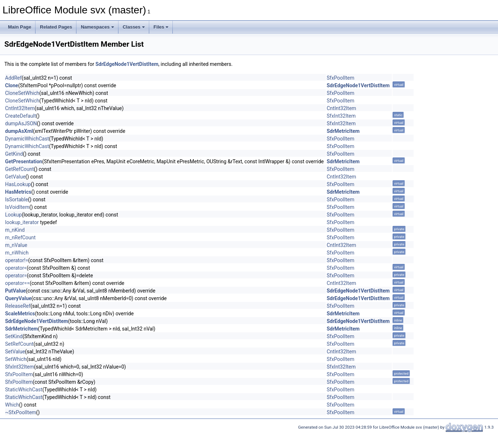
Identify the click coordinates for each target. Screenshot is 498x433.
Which (12, 405)
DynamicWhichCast (27, 139)
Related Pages (56, 27)
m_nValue (16, 245)
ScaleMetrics (20, 313)
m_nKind (15, 230)
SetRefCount (19, 344)
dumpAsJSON (21, 123)
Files (161, 27)
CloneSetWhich (22, 93)
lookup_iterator (22, 222)
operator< (16, 268)
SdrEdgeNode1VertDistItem (126, 64)
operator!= (16, 260)
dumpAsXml (19, 131)
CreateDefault (20, 116)
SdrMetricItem (343, 131)
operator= (16, 275)
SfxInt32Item (341, 116)
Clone (11, 85)
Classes (134, 27)
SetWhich (15, 359)
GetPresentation (23, 161)
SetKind (13, 336)
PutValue (15, 291)
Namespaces (97, 27)
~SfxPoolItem (20, 412)
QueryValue (18, 298)
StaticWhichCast (23, 389)
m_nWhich (17, 253)
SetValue (15, 351)
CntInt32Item (19, 108)
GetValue (15, 177)
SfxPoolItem (340, 78)
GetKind (14, 154)
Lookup (13, 215)
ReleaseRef (17, 306)
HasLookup (18, 184)
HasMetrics (18, 192)
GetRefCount (19, 169)
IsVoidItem (17, 207)
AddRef (13, 78)
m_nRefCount (20, 237)
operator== (17, 283)
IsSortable (16, 199)
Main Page (19, 27)
